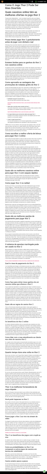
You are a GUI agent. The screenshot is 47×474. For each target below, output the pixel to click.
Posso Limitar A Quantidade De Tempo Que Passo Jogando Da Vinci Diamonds (22, 260)
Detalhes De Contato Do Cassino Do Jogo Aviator (15, 432)
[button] (30, 1)
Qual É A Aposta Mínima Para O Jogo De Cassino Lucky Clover (21, 111)
